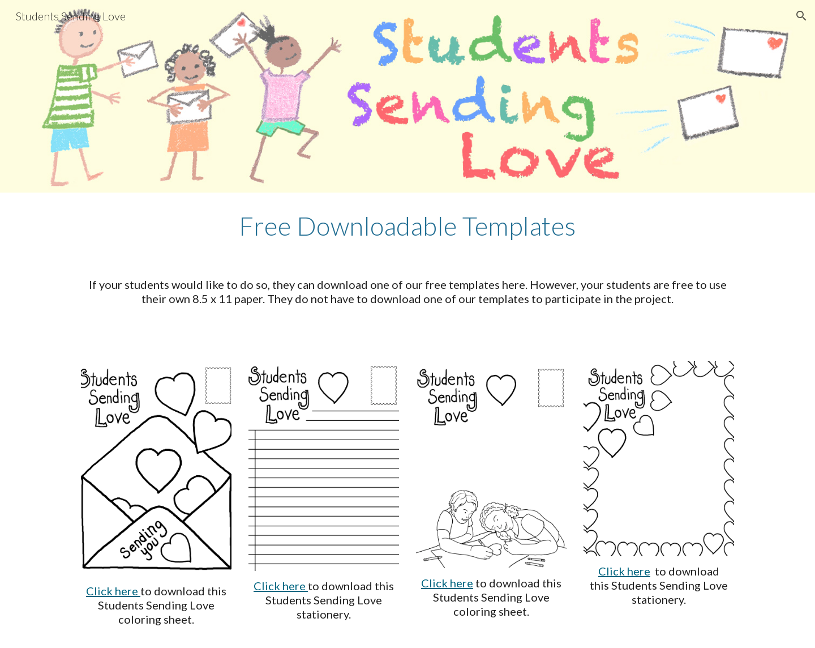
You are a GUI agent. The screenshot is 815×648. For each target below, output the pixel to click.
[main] (407, 226)
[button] (801, 15)
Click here (113, 591)
